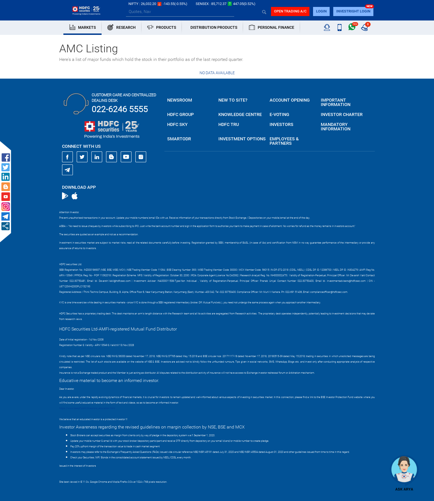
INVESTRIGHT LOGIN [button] (353, 11)
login (321, 11)
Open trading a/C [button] (290, 11)
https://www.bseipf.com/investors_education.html (87, 408)
